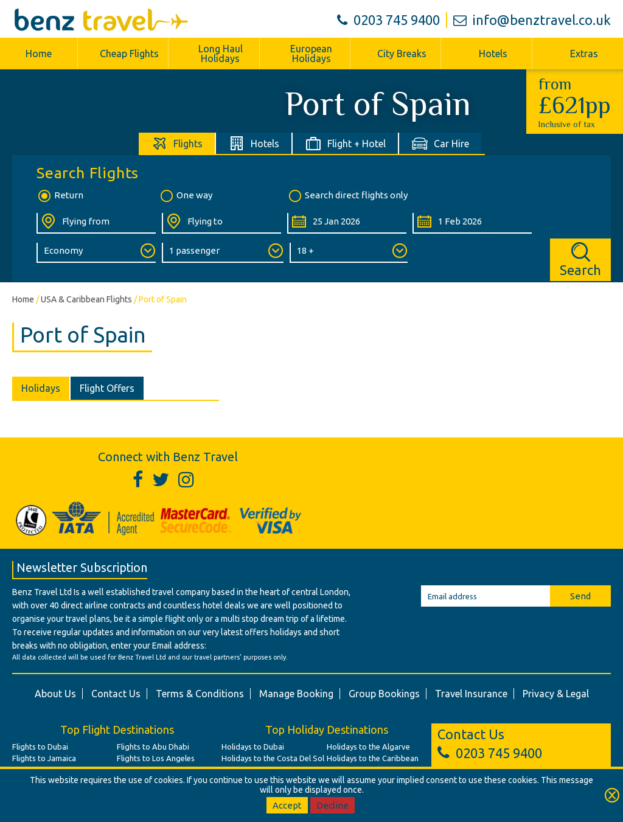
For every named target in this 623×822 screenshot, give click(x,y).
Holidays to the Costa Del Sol (272, 758)
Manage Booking (296, 693)
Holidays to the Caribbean (373, 758)
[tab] (177, 143)
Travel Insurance (471, 693)
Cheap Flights (129, 53)
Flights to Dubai (40, 746)
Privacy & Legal (556, 693)
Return (60, 196)
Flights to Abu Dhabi (153, 746)
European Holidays (311, 53)
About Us (55, 693)
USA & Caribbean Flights (86, 299)
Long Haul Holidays (220, 53)
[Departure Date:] (346, 223)
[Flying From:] (96, 223)
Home (39, 53)
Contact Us (116, 693)
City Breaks (401, 53)
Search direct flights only (347, 196)
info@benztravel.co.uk (532, 19)
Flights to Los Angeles (156, 758)
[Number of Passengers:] (223, 253)
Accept (287, 805)
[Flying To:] (221, 223)
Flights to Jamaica (44, 758)
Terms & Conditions (200, 693)
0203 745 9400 (388, 19)
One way (185, 196)
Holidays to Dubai (252, 746)
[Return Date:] (472, 223)
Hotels (493, 53)
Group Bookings (384, 693)
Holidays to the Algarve (368, 746)
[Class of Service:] (96, 253)
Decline (332, 805)
